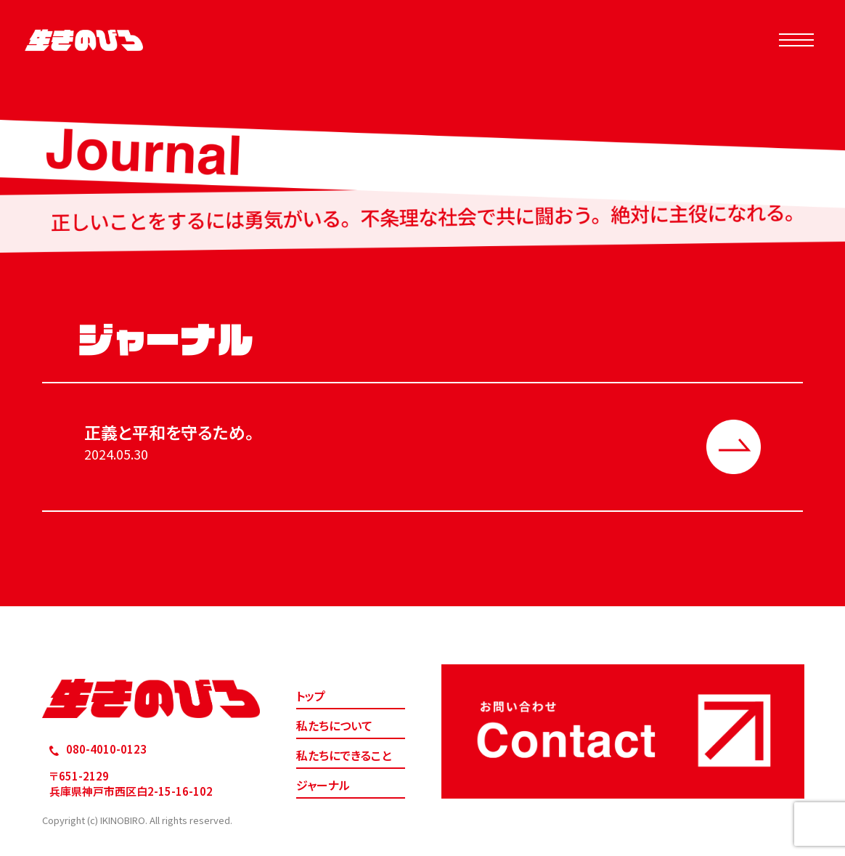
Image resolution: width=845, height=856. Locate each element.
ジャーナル (323, 785)
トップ (310, 695)
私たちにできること (343, 755)
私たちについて (334, 725)
